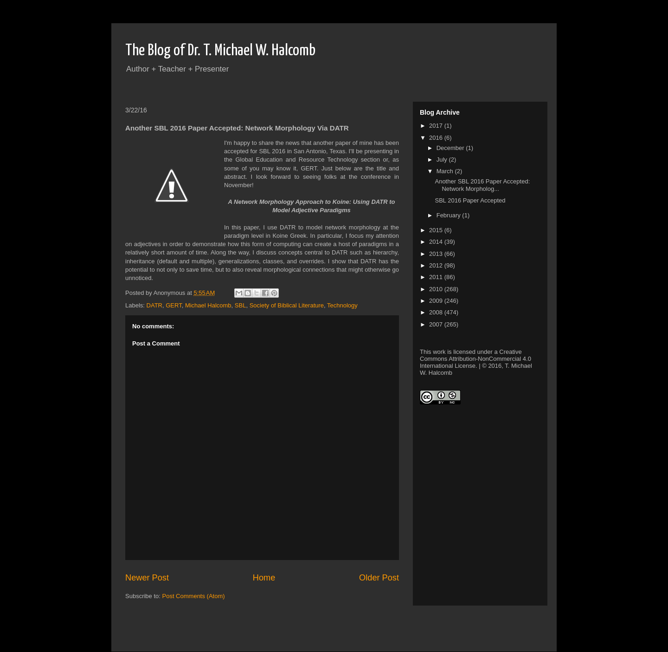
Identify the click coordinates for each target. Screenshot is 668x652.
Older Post (379, 577)
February (449, 215)
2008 (436, 312)
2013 (436, 253)
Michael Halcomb (208, 305)
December (451, 147)
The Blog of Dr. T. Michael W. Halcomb (220, 51)
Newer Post (147, 577)
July (443, 159)
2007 (436, 324)
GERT (173, 305)
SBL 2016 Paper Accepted (470, 200)
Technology (342, 305)
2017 (436, 125)
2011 (436, 277)
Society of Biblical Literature (287, 305)
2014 (436, 241)
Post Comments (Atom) (193, 596)
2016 (436, 137)
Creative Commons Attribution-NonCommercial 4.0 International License (475, 358)
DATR (154, 305)
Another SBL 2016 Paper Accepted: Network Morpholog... (482, 185)
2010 (436, 289)
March (446, 171)
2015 (436, 230)
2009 (436, 300)
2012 (436, 265)
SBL (240, 305)
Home (264, 577)
